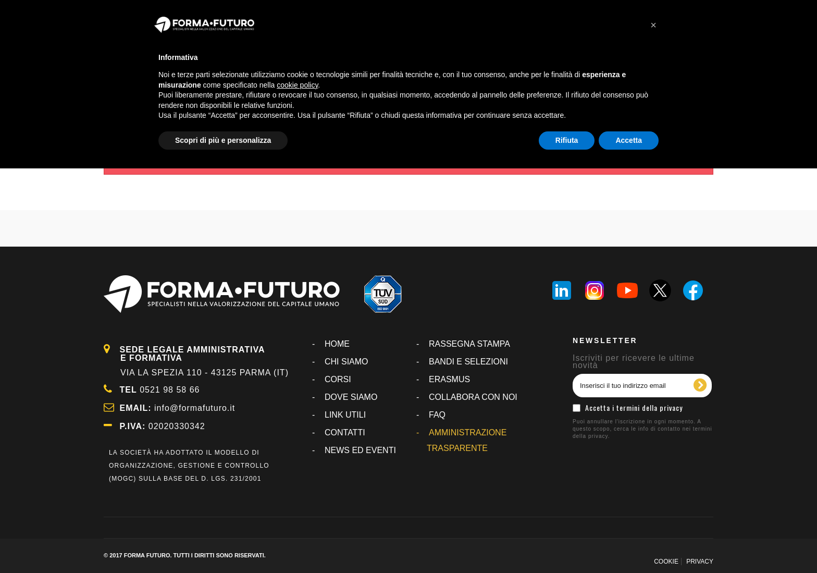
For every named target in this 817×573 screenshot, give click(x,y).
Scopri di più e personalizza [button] (223, 140)
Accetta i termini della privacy (634, 407)
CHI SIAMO (346, 361)
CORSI (338, 379)
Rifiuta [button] (566, 140)
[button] (653, 25)
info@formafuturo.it (194, 408)
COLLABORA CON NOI (473, 397)
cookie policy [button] (297, 85)
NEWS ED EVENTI (360, 450)
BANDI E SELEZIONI (468, 361)
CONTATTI (345, 432)
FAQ (437, 414)
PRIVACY (699, 561)
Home (337, 343)
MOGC (122, 478)
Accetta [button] (628, 140)
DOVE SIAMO (351, 397)
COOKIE (666, 561)
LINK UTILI (345, 414)
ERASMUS (449, 379)
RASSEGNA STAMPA (469, 343)
